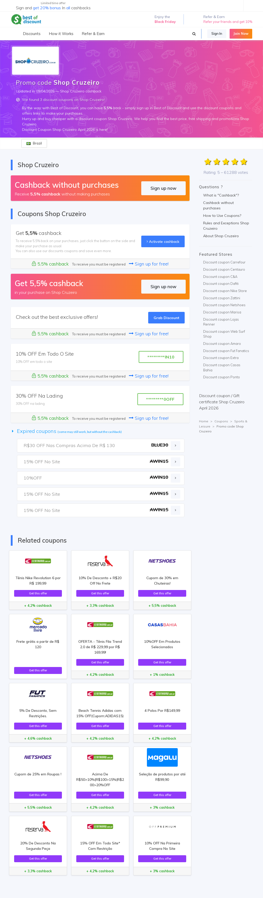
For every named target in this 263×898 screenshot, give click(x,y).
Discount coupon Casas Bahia (221, 367)
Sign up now (163, 188)
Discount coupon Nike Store (225, 291)
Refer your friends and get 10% (227, 22)
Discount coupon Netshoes (224, 305)
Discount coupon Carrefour (224, 262)
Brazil (34, 143)
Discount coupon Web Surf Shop (224, 334)
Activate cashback (163, 241)
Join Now (240, 33)
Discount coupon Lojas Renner (221, 322)
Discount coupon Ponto (221, 377)
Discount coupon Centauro (224, 269)
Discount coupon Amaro (222, 343)
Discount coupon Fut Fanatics (226, 351)
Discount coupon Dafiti (221, 283)
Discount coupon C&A (220, 277)
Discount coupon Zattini (221, 298)
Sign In (216, 33)
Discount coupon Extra (221, 358)
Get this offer (38, 593)
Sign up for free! (148, 264)
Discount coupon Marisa (222, 312)
